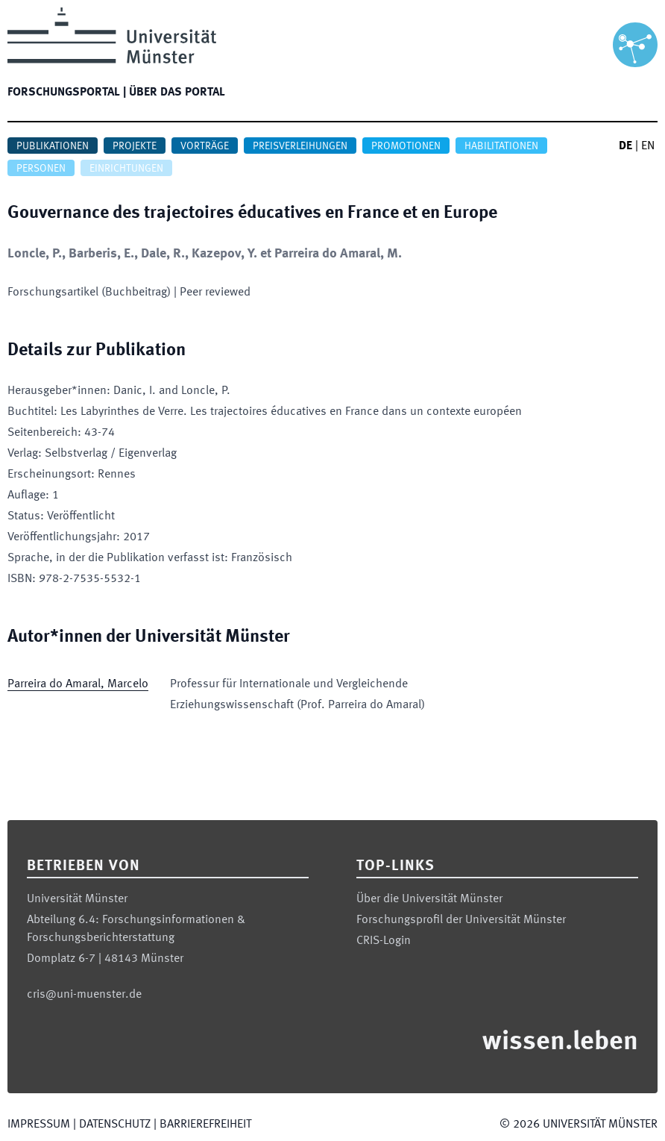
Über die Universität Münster (429, 899)
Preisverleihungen (300, 146)
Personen (41, 168)
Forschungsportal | (66, 93)
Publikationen (52, 146)
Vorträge (204, 146)
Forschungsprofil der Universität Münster (461, 920)
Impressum (38, 1125)
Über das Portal (177, 93)
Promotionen (406, 146)
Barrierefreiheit (205, 1125)
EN (648, 146)
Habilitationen (501, 146)
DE (625, 146)
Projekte (135, 146)
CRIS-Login (383, 941)
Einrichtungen (126, 168)
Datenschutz (115, 1125)
